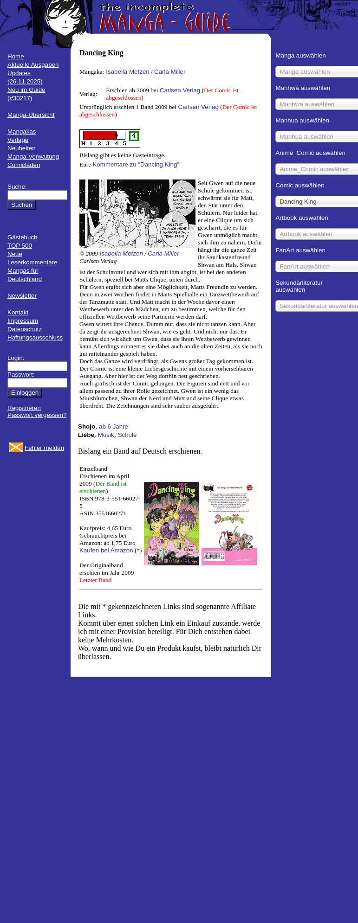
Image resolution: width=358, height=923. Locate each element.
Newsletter (22, 295)
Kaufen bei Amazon (106, 550)
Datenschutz (24, 329)
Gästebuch (22, 237)
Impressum (22, 320)
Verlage (17, 139)
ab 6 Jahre (113, 426)
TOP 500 (19, 245)
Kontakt (17, 312)
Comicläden (23, 164)
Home (15, 56)
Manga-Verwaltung (33, 156)
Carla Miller (169, 71)
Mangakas (21, 131)
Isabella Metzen (127, 71)
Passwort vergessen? (36, 414)
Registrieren (24, 407)
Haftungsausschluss (35, 337)
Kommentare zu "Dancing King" (136, 164)
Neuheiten (21, 148)
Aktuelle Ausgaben (33, 64)
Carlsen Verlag (180, 90)
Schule (127, 434)
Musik (106, 434)
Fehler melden (44, 447)
